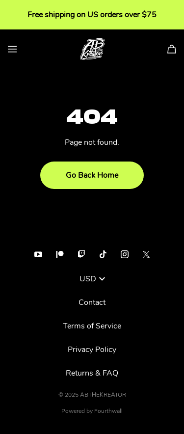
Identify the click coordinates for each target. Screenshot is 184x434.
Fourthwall (108, 411)
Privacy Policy (92, 349)
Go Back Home (92, 175)
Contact (92, 302)
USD (92, 278)
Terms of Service (92, 326)
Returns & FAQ (92, 373)
